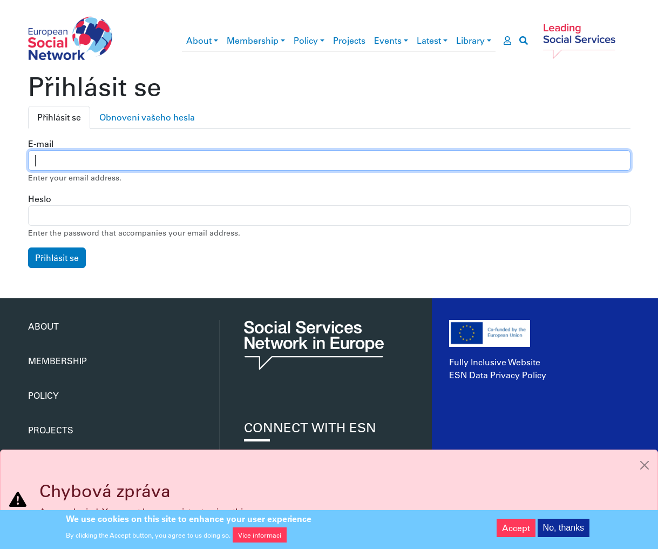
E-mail (40, 143)
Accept (516, 529)
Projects (349, 40)
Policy (306, 40)
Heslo (39, 198)
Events (388, 40)
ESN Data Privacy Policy (497, 374)
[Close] (644, 465)
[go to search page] (523, 40)
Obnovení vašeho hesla (147, 117)
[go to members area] (507, 40)
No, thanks (563, 529)
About (199, 40)
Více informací (259, 537)
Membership (253, 40)
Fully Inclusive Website (494, 361)
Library (470, 40)
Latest (429, 40)
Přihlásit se (59, 117)
